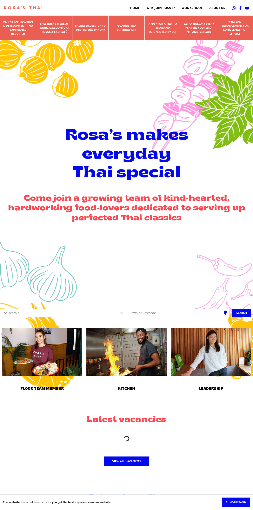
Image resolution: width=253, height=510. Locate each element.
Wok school (192, 8)
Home (135, 8)
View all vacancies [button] (126, 461)
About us (217, 8)
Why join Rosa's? (160, 8)
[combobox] (4, 313)
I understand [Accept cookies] (236, 502)
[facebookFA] (240, 7)
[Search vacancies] (241, 313)
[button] (42, 352)
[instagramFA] (234, 7)
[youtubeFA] (247, 7)
